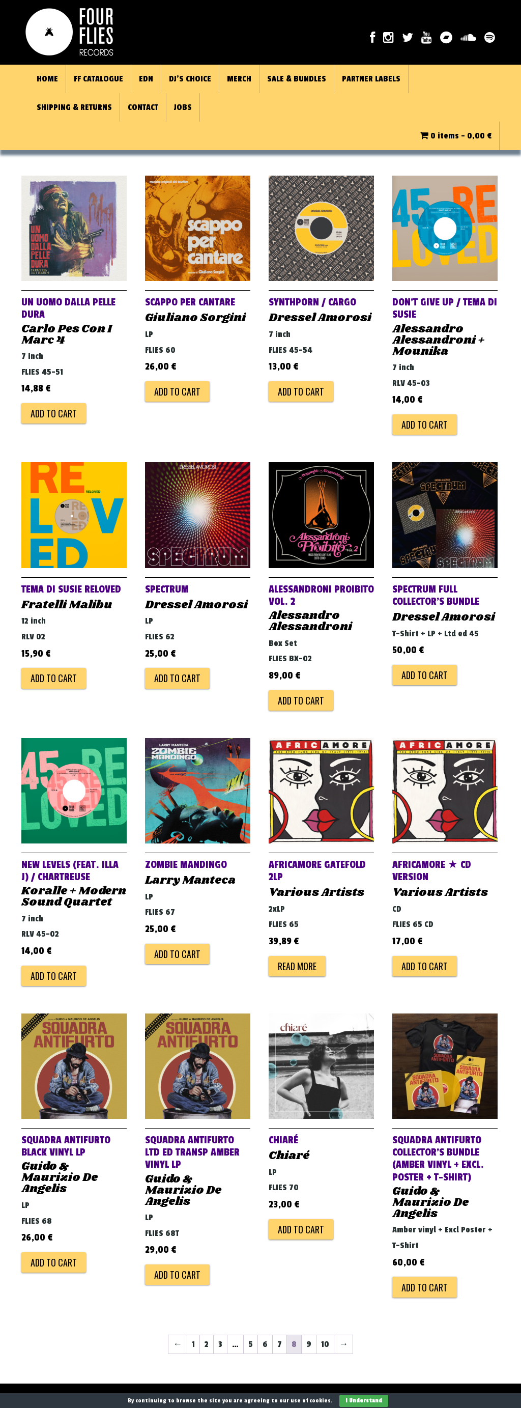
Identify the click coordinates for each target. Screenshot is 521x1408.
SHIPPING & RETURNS (74, 107)
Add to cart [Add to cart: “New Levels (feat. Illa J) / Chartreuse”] (54, 975)
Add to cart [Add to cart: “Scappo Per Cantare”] (177, 391)
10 (325, 1344)
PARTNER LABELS (371, 79)
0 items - (455, 136)
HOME (47, 79)
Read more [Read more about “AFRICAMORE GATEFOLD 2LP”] (297, 966)
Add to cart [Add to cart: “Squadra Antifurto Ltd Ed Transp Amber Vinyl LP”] (177, 1274)
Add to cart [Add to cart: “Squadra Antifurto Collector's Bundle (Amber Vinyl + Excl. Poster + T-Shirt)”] (424, 1287)
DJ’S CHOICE (190, 79)
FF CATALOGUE (98, 79)
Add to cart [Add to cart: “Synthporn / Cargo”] (301, 391)
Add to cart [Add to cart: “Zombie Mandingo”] (177, 954)
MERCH (239, 79)
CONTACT (143, 107)
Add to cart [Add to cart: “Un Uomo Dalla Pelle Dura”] (54, 413)
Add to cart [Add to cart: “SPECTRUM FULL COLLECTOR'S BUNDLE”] (424, 675)
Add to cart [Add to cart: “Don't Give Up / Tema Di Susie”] (424, 424)
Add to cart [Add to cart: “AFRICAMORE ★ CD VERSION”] (424, 966)
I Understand (363, 1400)
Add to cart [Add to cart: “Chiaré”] (301, 1229)
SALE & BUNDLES (296, 79)
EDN (146, 79)
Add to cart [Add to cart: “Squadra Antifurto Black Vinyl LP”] (54, 1262)
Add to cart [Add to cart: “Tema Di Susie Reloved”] (54, 678)
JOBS (183, 107)
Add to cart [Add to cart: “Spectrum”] (177, 678)
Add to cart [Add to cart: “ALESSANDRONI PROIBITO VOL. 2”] (301, 700)
